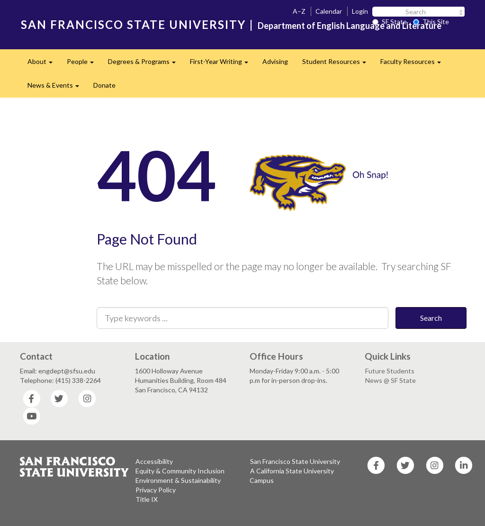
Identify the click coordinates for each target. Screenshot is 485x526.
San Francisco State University (295, 461)
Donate (104, 85)
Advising (275, 61)
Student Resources (337, 64)
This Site (431, 22)
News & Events (56, 88)
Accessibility (154, 461)
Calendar (328, 11)
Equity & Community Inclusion (180, 471)
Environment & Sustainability (178, 480)
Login (360, 11)
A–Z (299, 11)
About (43, 64)
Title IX (146, 499)
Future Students (389, 371)
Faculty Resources (414, 64)
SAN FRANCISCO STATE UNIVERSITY (133, 24)
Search (431, 317)
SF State (389, 22)
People (84, 64)
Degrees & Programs (145, 64)
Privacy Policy (155, 490)
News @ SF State (390, 380)
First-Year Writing (222, 64)
